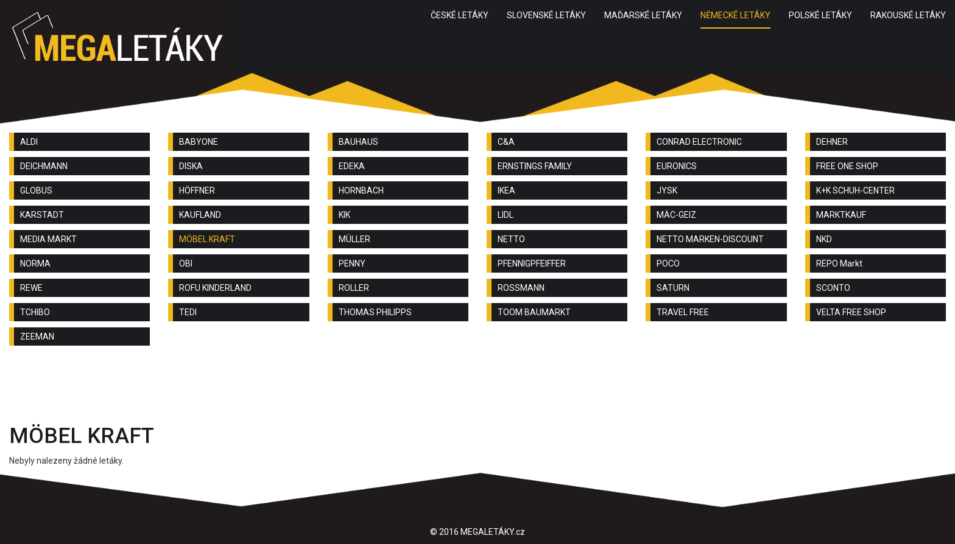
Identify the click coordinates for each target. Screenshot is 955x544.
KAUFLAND (200, 215)
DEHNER (832, 142)
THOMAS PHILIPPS (375, 312)
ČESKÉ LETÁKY (459, 15)
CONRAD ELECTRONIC (699, 142)
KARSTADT (42, 215)
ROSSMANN (521, 288)
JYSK (667, 190)
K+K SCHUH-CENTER (855, 190)
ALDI (29, 142)
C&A (506, 142)
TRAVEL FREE (683, 312)
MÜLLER (354, 239)
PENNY (352, 263)
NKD (824, 239)
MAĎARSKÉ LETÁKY (643, 15)
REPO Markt (839, 263)
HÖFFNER (197, 190)
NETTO (511, 239)
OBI (185, 263)
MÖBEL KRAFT (207, 239)
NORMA (35, 263)
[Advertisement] (477, 388)
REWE (31, 288)
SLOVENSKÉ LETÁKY (546, 15)
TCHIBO (35, 312)
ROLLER (354, 288)
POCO (668, 263)
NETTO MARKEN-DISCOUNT (710, 239)
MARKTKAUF (841, 215)
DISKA (191, 166)
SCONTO (833, 288)
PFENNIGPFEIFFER (532, 263)
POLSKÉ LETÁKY (820, 15)
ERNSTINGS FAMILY (535, 166)
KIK (344, 215)
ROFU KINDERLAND (215, 288)
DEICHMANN (44, 166)
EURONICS (677, 166)
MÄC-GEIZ (676, 215)
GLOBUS (36, 190)
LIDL (505, 215)
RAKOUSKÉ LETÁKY (908, 15)
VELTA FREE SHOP (851, 312)
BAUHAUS (358, 142)
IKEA (506, 190)
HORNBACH (361, 190)
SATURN (673, 288)
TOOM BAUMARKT (534, 312)
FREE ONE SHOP (847, 166)
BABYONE (198, 142)
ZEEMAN (37, 336)
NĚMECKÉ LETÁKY (735, 15)
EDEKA (352, 166)
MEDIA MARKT (48, 239)
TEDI (188, 312)
